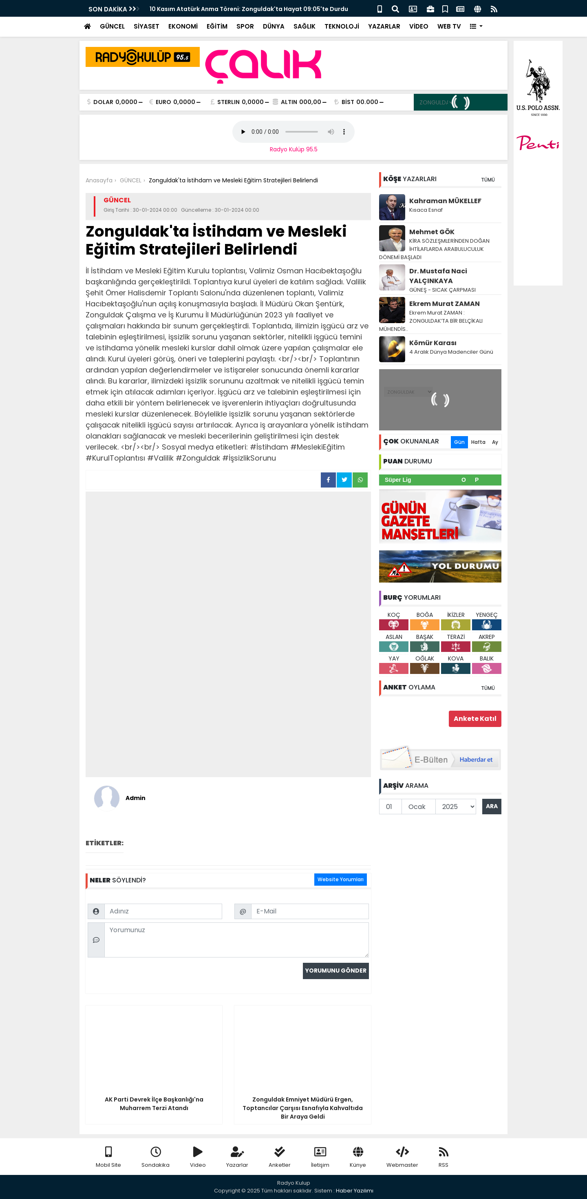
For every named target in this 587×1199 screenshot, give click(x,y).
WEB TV (449, 26)
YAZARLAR (384, 26)
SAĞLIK (305, 26)
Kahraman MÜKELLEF (445, 201)
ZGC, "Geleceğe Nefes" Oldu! (191, 9)
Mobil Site (108, 1157)
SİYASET (146, 26)
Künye (358, 1157)
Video (198, 1157)
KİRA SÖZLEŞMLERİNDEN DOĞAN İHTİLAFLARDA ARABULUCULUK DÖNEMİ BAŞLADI (434, 249)
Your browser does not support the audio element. (293, 132)
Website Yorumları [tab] (341, 879)
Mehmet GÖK (432, 232)
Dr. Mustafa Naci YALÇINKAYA (438, 276)
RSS (443, 1157)
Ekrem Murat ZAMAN (444, 303)
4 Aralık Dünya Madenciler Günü (451, 352)
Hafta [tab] (478, 442)
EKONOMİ (183, 26)
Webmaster (402, 1157)
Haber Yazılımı (354, 1191)
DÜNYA (274, 26)
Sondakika (155, 1157)
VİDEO (418, 26)
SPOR (245, 26)
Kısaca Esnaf (426, 210)
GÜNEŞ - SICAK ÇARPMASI (442, 290)
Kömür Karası (433, 343)
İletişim (320, 1157)
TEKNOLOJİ (341, 26)
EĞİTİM (217, 26)
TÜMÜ (488, 179)
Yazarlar (237, 1157)
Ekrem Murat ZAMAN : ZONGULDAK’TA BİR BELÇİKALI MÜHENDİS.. (431, 321)
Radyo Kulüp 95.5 (294, 149)
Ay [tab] (495, 442)
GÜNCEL (112, 26)
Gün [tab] (459, 442)
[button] (476, 27)
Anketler (280, 1157)
